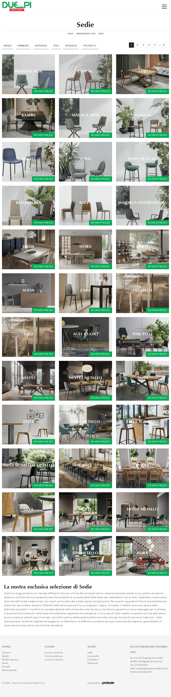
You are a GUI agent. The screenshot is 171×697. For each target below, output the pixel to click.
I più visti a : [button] (90, 45)
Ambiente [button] (23, 45)
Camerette (93, 656)
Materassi (93, 663)
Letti (90, 652)
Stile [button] (56, 45)
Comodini (93, 659)
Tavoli (5, 663)
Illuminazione (9, 670)
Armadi (6, 666)
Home (70, 33)
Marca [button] (8, 45)
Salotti (5, 656)
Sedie (101, 33)
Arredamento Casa (85, 33)
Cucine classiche (54, 652)
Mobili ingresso (10, 659)
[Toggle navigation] (164, 6)
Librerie (6, 652)
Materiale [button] (41, 45)
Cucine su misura (54, 659)
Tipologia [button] (71, 45)
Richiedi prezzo (43, 91)
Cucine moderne (54, 656)
